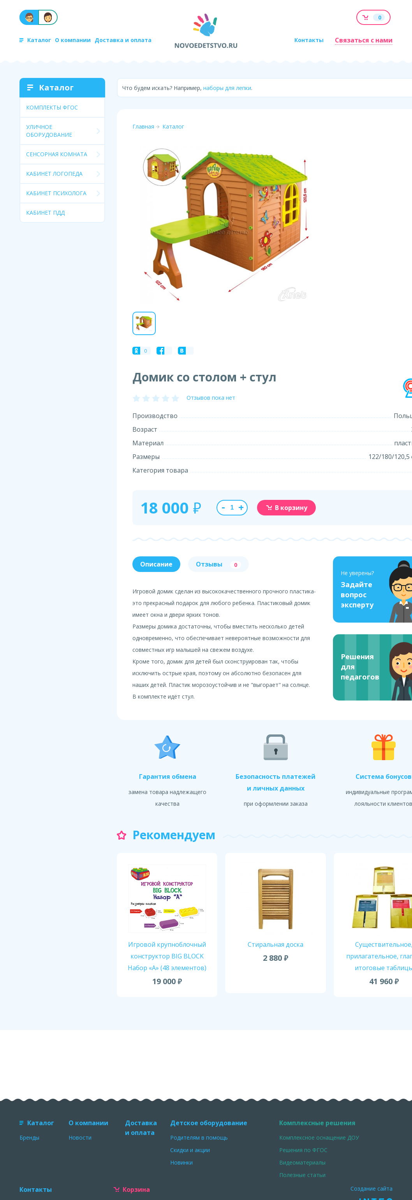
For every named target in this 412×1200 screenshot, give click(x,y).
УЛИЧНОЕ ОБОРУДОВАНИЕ (49, 130)
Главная (143, 126)
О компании (73, 40)
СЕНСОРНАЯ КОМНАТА (56, 154)
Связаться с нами (364, 40)
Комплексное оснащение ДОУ (319, 1137)
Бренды (29, 1137)
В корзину (286, 507)
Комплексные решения (317, 1123)
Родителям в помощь (199, 1137)
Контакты (309, 40)
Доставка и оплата (123, 40)
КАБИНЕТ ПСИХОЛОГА (56, 193)
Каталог (35, 40)
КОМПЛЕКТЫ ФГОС (52, 107)
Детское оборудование (208, 1123)
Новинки (181, 1162)
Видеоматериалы (302, 1162)
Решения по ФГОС (303, 1150)
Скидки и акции (190, 1150)
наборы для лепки (227, 88)
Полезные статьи (302, 1175)
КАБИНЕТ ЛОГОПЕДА (54, 173)
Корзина (131, 1189)
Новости (80, 1137)
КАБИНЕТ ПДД (45, 212)
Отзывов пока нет (211, 397)
